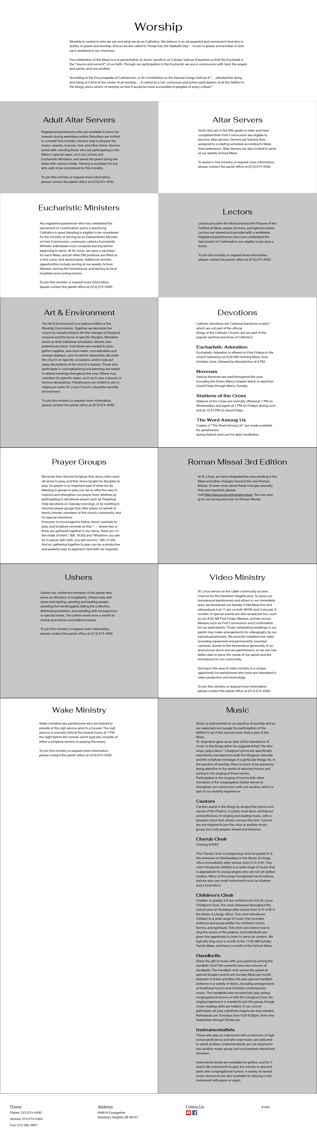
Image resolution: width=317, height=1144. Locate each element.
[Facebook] (194, 1112)
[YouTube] (188, 1112)
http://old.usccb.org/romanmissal (228, 494)
